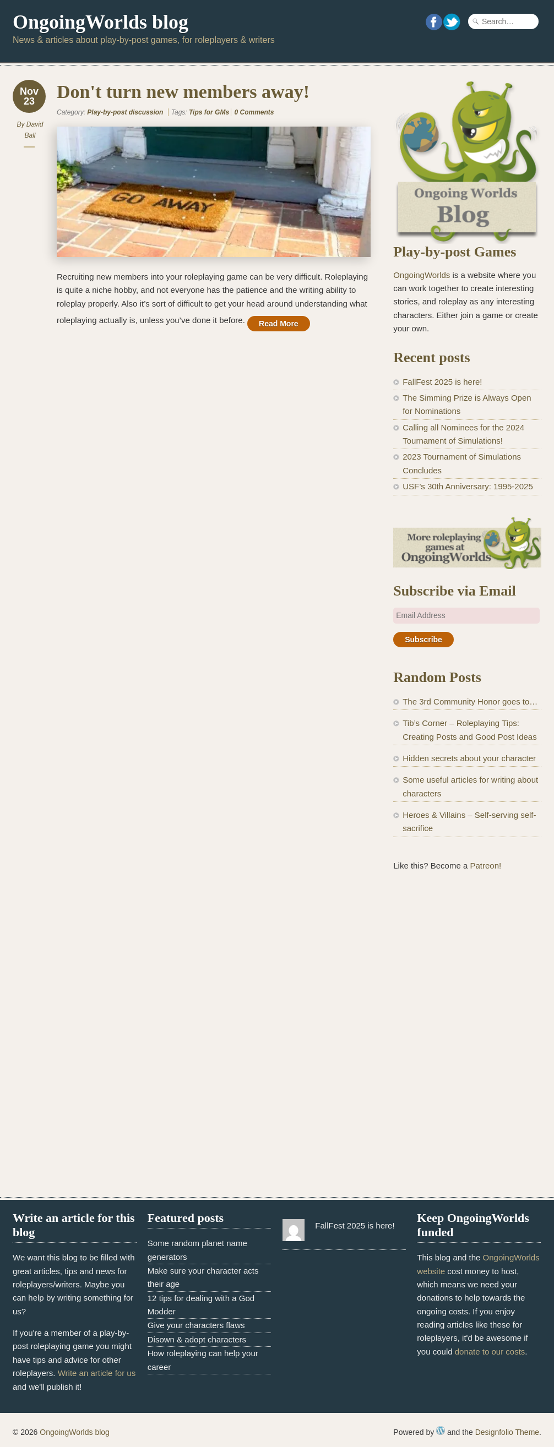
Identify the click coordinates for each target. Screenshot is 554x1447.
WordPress (440, 1430)
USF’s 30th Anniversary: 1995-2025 (468, 486)
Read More (278, 323)
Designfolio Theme (507, 1432)
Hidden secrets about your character (469, 758)
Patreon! (485, 865)
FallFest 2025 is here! (442, 381)
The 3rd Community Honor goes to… (470, 701)
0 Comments (254, 112)
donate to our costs (490, 1351)
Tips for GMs (209, 112)
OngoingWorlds (421, 275)
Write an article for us (96, 1373)
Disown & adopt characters (197, 1339)
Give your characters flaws (196, 1325)
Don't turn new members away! (183, 91)
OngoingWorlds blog (100, 22)
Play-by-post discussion (125, 112)
